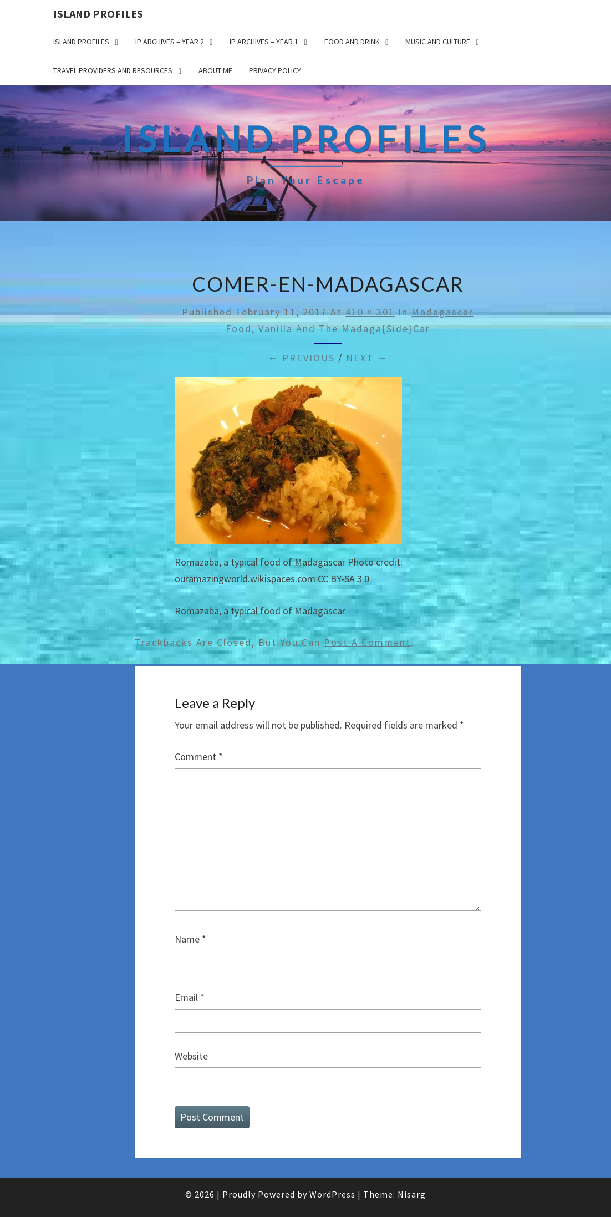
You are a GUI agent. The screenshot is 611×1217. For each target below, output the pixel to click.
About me (215, 70)
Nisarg (412, 1194)
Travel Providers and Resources (112, 70)
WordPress (332, 1194)
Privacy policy (275, 70)
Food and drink (352, 42)
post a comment (367, 642)
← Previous (301, 358)
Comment (199, 756)
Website (191, 1056)
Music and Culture (437, 42)
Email (190, 997)
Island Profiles (98, 14)
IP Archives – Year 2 (169, 42)
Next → (367, 358)
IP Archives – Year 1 (264, 42)
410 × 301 (370, 311)
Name (190, 939)
